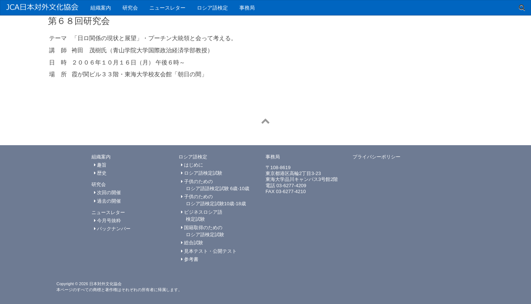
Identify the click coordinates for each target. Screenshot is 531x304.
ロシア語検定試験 (202, 173)
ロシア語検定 (212, 8)
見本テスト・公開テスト (209, 251)
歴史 (100, 173)
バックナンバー (112, 228)
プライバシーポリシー (376, 157)
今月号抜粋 (107, 220)
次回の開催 (107, 192)
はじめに (192, 165)
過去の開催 (107, 201)
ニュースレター (167, 8)
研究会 (130, 8)
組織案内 (100, 8)
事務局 (247, 8)
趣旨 (100, 165)
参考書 (190, 259)
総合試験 (192, 242)
